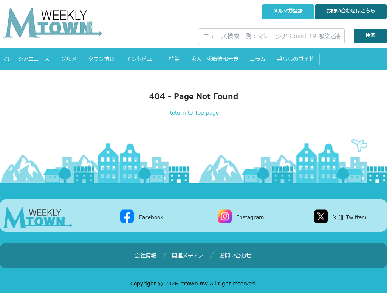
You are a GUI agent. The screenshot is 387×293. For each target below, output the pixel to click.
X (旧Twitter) (349, 217)
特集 (174, 59)
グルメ (69, 59)
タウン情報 (101, 59)
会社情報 (145, 256)
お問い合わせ (350, 11)
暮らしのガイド (295, 59)
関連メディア (188, 256)
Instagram (250, 217)
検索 (370, 35)
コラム (258, 59)
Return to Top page (193, 113)
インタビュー (142, 59)
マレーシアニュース (26, 59)
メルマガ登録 (288, 11)
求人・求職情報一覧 (214, 59)
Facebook (151, 217)
